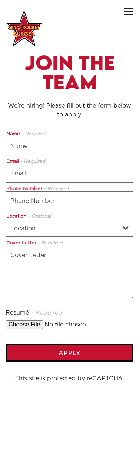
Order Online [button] (69, 428)
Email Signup (70, 449)
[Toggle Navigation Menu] (128, 11)
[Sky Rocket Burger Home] (24, 27)
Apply (69, 352)
